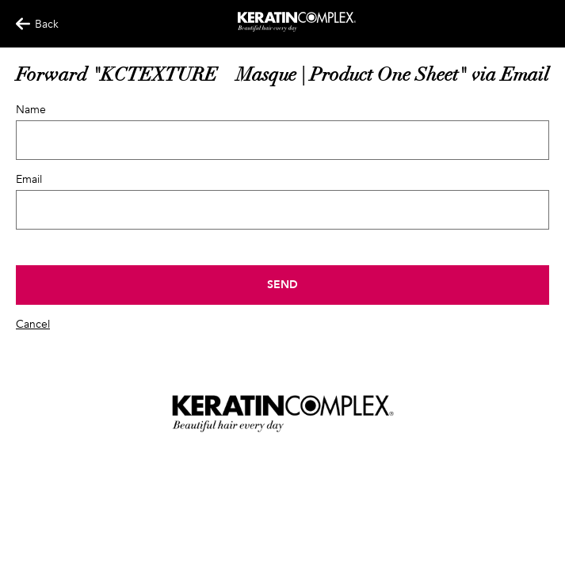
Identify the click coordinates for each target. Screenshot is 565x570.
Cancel (33, 324)
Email (29, 179)
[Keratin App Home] (297, 28)
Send (282, 284)
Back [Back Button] (30, 24)
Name (31, 109)
